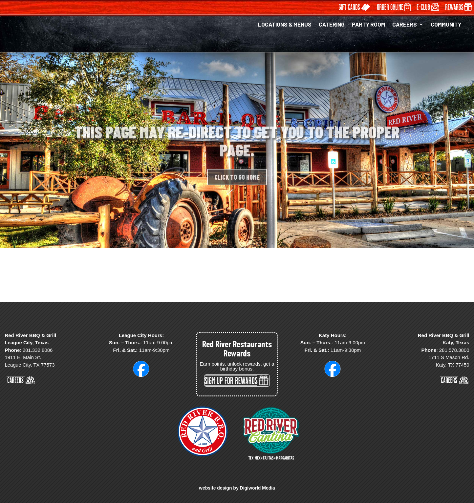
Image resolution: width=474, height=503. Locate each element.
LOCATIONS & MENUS (285, 25)
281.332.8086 (38, 350)
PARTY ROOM (368, 25)
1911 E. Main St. (23, 357)
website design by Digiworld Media (237, 488)
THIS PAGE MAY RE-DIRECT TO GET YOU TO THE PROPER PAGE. (237, 148)
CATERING (332, 25)
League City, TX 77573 (29, 365)
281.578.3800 (454, 350)
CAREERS (404, 25)
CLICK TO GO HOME (237, 185)
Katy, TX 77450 (452, 365)
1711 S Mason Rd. (448, 357)
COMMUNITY (446, 25)
